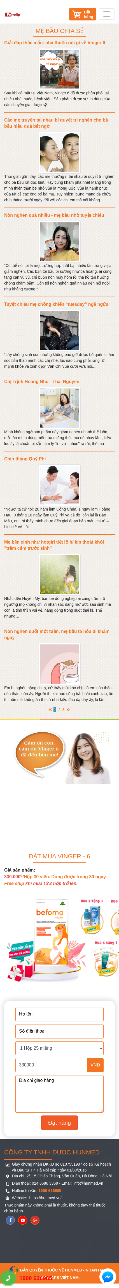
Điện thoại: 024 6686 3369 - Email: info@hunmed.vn (57, 1183)
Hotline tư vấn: (37, 1190)
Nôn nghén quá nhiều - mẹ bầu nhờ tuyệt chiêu (54, 215)
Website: (20, 1198)
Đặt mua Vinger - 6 (59, 856)
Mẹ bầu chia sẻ (59, 30)
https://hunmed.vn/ (45, 1198)
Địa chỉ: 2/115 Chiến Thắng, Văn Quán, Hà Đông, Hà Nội (62, 1176)
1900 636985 (26, 1278)
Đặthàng (88, 14)
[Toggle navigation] (107, 14)
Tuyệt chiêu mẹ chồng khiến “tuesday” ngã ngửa (56, 304)
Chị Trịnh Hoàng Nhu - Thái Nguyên (41, 381)
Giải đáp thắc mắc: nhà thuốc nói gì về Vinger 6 (54, 42)
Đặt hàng (59, 1123)
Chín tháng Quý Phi (25, 458)
